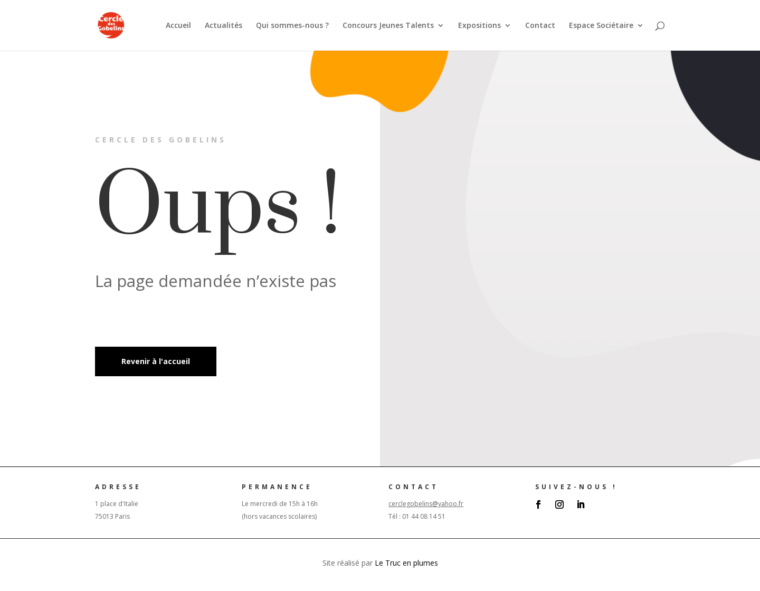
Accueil (178, 26)
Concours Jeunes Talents (388, 26)
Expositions (479, 26)
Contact (540, 26)
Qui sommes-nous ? (292, 26)
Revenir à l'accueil (155, 361)
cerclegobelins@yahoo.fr (425, 503)
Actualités (223, 26)
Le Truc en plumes (406, 563)
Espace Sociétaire (601, 26)
